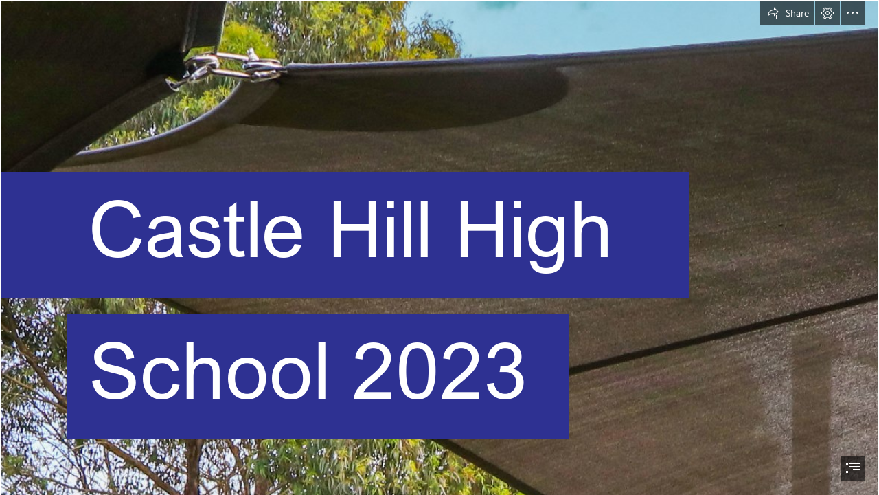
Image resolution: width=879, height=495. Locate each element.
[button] (787, 13)
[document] (439, 247)
